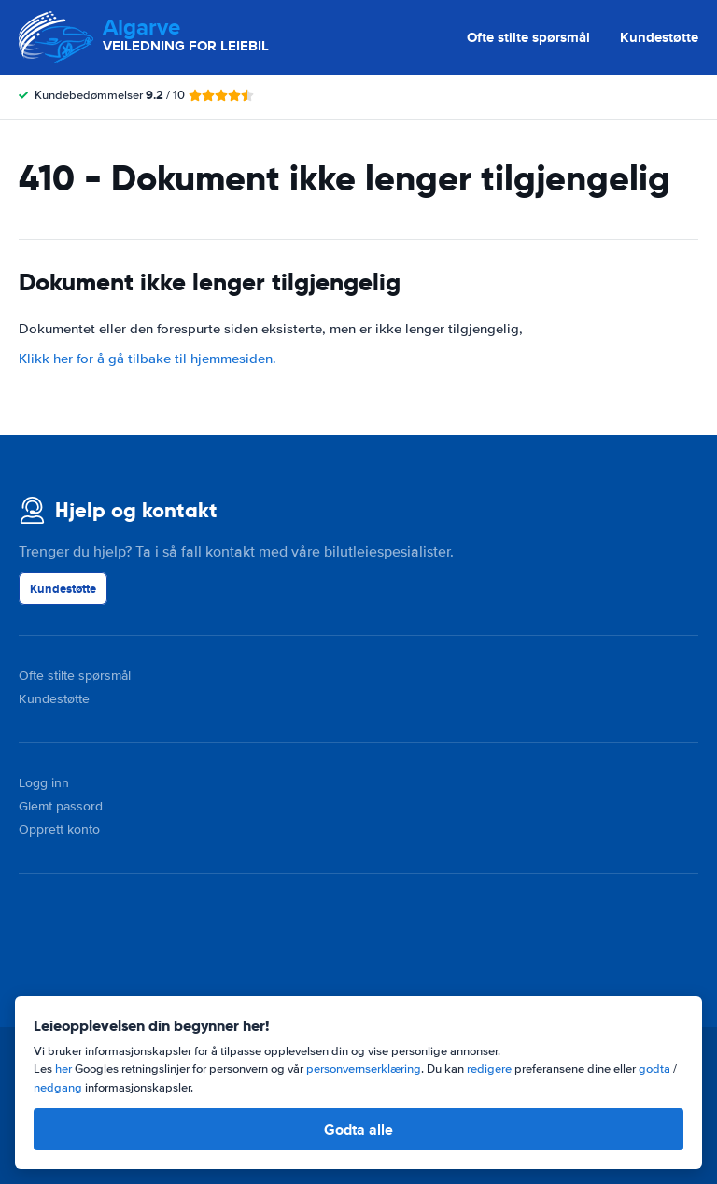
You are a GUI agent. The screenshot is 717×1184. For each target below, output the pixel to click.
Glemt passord (61, 806)
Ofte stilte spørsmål (528, 37)
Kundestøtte (659, 37)
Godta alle (358, 1129)
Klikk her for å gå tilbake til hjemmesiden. (147, 358)
